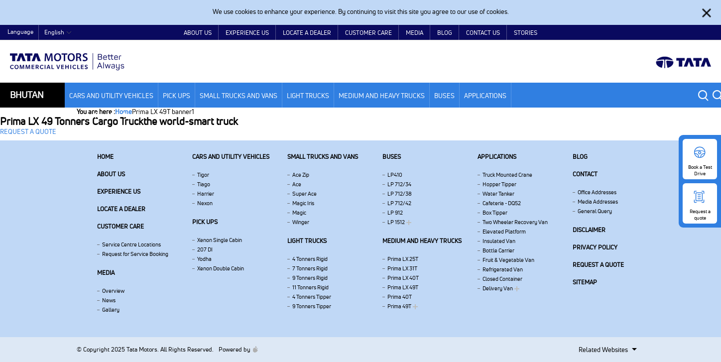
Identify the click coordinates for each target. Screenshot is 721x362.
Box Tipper (494, 212)
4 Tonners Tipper (311, 296)
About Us (198, 32)
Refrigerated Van (502, 269)
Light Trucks (308, 96)
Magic (299, 212)
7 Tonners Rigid (310, 268)
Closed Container (502, 278)
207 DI (205, 249)
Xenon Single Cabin (219, 240)
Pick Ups (176, 96)
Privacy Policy (595, 247)
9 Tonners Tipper (311, 306)
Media (414, 32)
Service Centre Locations (131, 244)
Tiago (203, 184)
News (109, 300)
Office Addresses (597, 192)
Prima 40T (399, 296)
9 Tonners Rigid (310, 277)
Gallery (111, 309)
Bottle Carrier (498, 250)
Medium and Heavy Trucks (382, 96)
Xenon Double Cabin (220, 268)
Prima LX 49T (402, 287)
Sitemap (585, 282)
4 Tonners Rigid (310, 258)
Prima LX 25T (402, 258)
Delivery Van (497, 288)
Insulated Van (498, 241)
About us (111, 174)
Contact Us (483, 32)
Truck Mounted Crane (507, 174)
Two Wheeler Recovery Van (515, 222)
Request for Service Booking (135, 253)
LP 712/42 (399, 203)
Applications (485, 96)
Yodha (204, 258)
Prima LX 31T (402, 268)
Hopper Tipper (499, 184)
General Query (595, 211)
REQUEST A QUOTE (28, 131)
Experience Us (247, 32)
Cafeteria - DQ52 (501, 203)
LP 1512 (396, 222)
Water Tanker (498, 193)
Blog (444, 32)
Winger (300, 222)
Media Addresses (598, 201)
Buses (444, 96)
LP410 (394, 174)
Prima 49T (399, 306)
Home (635, 32)
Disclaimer (589, 230)
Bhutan (27, 95)
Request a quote (598, 264)
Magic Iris (303, 203)
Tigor (203, 174)
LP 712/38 (399, 193)
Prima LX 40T (403, 277)
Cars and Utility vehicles (111, 96)
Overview (113, 290)
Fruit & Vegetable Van (508, 259)
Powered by (236, 349)
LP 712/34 (399, 184)
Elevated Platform (504, 231)
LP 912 (395, 212)
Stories (525, 32)
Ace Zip (300, 174)
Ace (296, 184)
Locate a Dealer (307, 32)
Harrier (205, 193)
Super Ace (304, 193)
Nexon (205, 203)
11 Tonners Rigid (310, 287)
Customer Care (368, 32)
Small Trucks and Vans (238, 96)
